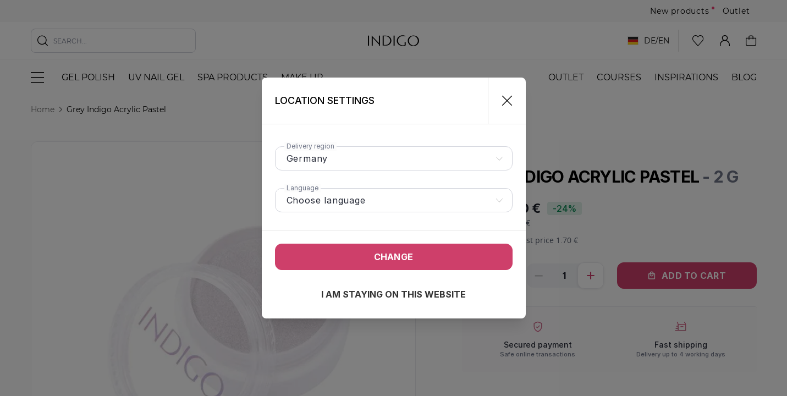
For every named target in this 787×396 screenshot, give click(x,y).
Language (302, 188)
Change (393, 256)
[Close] (502, 101)
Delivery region (310, 146)
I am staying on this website (393, 294)
